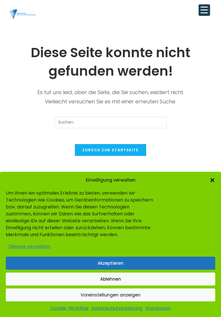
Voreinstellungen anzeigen (110, 295)
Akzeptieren (110, 263)
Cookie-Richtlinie (69, 308)
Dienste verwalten (29, 246)
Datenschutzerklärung (117, 308)
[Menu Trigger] (204, 10)
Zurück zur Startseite (110, 151)
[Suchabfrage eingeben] (110, 122)
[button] (212, 180)
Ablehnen (110, 279)
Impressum (158, 308)
